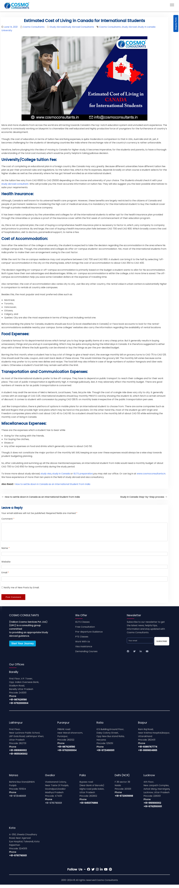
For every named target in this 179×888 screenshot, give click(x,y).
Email (5, 576)
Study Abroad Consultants (79, 26)
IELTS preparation (83, 473)
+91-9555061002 (18, 757)
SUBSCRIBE (161, 645)
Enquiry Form (176, 23)
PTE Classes (81, 640)
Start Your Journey (22, 646)
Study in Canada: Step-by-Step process (144, 497)
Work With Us (82, 645)
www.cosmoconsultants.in (151, 473)
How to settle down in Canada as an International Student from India (52, 484)
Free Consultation (85, 630)
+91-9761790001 (53, 806)
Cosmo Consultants (33, 26)
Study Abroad (57, 26)
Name (5, 551)
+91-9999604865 (147, 753)
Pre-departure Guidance (89, 635)
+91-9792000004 (18, 706)
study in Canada (61, 473)
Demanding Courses (86, 654)
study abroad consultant (15, 183)
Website (5, 565)
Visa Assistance (83, 649)
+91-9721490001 (105, 753)
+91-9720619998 (124, 799)
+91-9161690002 (18, 753)
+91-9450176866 (88, 806)
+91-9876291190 (18, 703)
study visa (46, 473)
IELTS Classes (82, 625)
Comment (7, 518)
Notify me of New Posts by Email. (21, 591)
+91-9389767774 (147, 750)
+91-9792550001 (152, 809)
